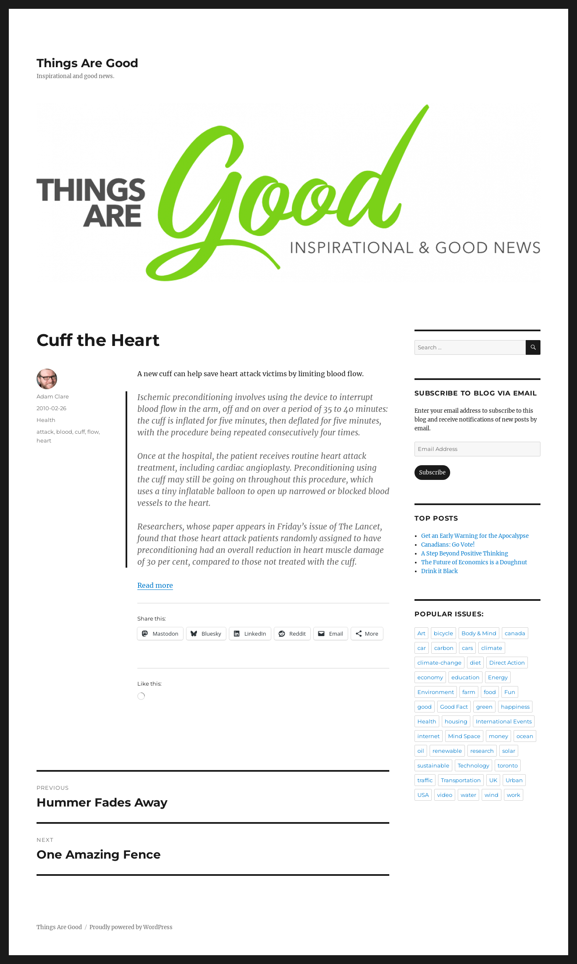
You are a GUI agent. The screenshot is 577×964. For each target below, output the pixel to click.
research (482, 750)
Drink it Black (439, 571)
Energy (498, 677)
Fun (509, 692)
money (498, 736)
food (490, 692)
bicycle (443, 633)
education (465, 677)
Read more (155, 585)
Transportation (461, 780)
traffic (425, 780)
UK (493, 780)
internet (428, 736)
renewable (447, 750)
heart (44, 440)
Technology (473, 765)
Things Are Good (87, 63)
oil (420, 750)
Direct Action (507, 662)
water (468, 794)
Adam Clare (53, 396)
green (484, 706)
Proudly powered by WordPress (131, 927)
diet (475, 662)
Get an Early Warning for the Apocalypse (475, 536)
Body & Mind (479, 633)
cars (467, 647)
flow (93, 431)
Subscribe (432, 472)
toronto (508, 765)
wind (491, 794)
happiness (515, 706)
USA (423, 794)
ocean (525, 736)
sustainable (433, 765)
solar (508, 750)
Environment (435, 692)
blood (64, 431)
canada (515, 633)
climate (491, 647)
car (421, 647)
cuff (80, 431)
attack (45, 431)
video (444, 794)
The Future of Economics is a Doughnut (474, 562)
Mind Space (464, 736)
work (513, 794)
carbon (444, 647)
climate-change (439, 662)
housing (456, 721)
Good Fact (454, 706)
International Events (504, 721)
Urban (514, 780)
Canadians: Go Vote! (448, 544)
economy (430, 677)
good (424, 706)
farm (468, 692)
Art (421, 633)
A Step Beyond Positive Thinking (464, 553)
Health (46, 420)
